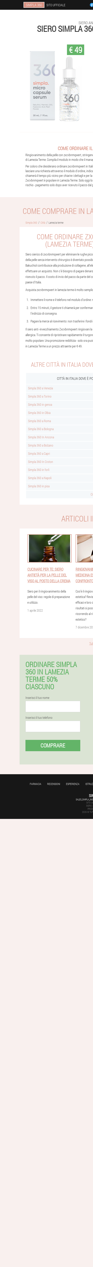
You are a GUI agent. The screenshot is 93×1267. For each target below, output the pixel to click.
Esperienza (72, 784)
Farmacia (35, 784)
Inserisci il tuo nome (37, 697)
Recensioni (53, 784)
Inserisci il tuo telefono (38, 717)
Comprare (53, 745)
